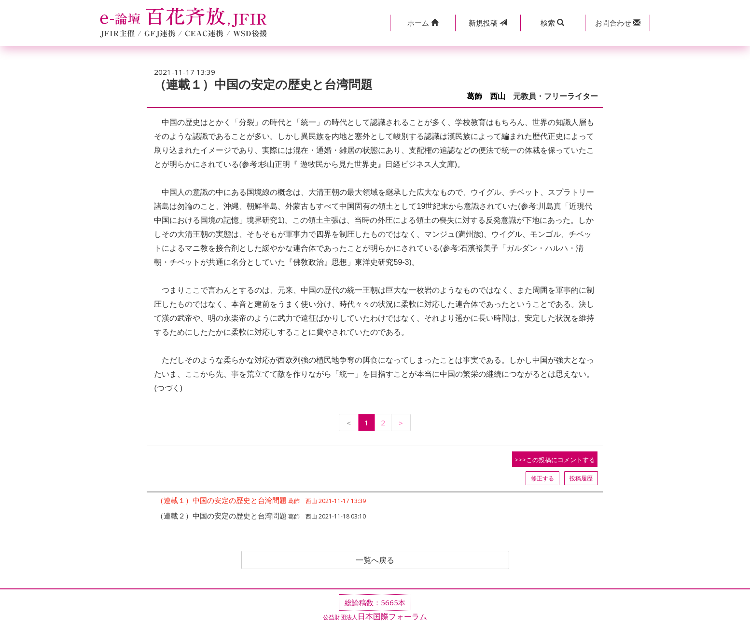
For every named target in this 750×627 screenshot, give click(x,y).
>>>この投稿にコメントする (554, 459)
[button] (422, 22)
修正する (542, 478)
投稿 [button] (488, 22)
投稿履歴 (581, 478)
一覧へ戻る (375, 560)
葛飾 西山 (486, 96)
